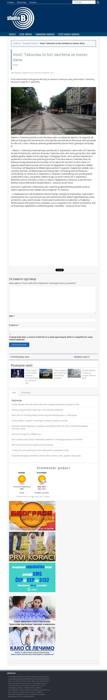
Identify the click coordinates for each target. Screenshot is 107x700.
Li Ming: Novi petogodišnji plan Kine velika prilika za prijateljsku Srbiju (40, 450)
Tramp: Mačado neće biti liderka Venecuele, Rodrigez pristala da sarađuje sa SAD (45, 404)
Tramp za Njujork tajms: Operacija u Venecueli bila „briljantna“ (37, 410)
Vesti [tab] (14, 392)
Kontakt (33, 2)
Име (12, 316)
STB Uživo (25, 34)
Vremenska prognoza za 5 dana (33, 496)
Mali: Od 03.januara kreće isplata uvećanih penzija (32, 445)
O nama (10, 2)
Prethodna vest (19, 356)
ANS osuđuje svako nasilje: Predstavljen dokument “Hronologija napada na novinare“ (47, 439)
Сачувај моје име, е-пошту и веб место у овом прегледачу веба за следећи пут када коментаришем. (51, 338)
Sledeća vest (82, 356)
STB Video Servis (68, 34)
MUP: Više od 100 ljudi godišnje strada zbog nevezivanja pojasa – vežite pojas (44, 415)
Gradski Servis (45, 34)
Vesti (12, 34)
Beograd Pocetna (30, 43)
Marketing (21, 2)
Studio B (16, 43)
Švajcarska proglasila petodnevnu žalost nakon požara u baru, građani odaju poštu (46, 455)
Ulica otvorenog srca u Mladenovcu (26, 434)
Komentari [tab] (26, 392)
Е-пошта (14, 325)
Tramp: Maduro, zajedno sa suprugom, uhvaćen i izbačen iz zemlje (39, 420)
